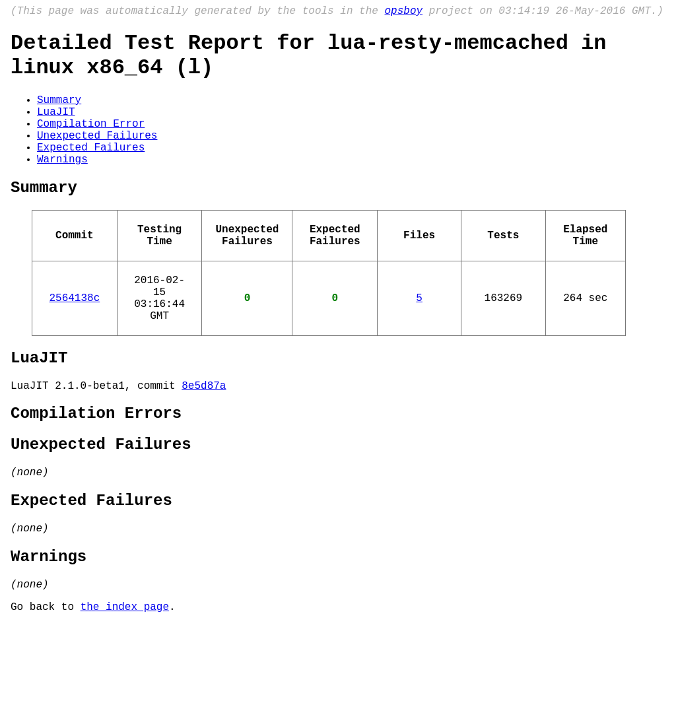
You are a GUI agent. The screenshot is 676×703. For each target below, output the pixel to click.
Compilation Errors (96, 468)
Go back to (46, 685)
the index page (125, 685)
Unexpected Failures (97, 156)
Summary (59, 112)
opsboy (403, 12)
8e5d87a (204, 437)
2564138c (74, 339)
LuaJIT (56, 126)
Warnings (62, 185)
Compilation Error (91, 141)
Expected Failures (91, 170)
